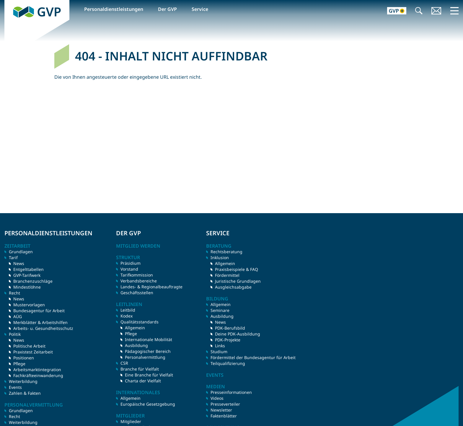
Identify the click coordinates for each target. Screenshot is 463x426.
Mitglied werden (138, 246)
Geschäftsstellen (136, 292)
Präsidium (130, 263)
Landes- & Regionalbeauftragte (151, 287)
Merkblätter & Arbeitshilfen (40, 322)
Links (220, 345)
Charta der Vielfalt (143, 381)
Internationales (138, 392)
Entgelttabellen (28, 269)
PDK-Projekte (227, 340)
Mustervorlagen (29, 304)
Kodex (126, 316)
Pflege (19, 363)
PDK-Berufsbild (230, 328)
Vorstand (129, 269)
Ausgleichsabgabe (233, 287)
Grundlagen (21, 251)
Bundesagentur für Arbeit (39, 310)
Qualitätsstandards (139, 322)
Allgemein (135, 327)
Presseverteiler (225, 404)
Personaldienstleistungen (113, 9)
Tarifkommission (136, 275)
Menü (454, 10)
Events (15, 387)
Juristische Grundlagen (238, 281)
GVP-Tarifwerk (26, 275)
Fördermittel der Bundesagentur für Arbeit (253, 357)
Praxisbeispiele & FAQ (236, 269)
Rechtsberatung (226, 251)
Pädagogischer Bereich (148, 351)
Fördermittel (227, 275)
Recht (14, 416)
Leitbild (127, 310)
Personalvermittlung (145, 357)
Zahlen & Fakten (25, 393)
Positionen (23, 358)
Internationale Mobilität (148, 339)
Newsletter (221, 410)
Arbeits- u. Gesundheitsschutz (43, 328)
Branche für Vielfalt (139, 369)
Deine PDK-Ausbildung (237, 334)
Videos (217, 398)
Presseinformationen (231, 392)
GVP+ (393, 11)
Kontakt (436, 11)
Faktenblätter (224, 416)
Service (200, 9)
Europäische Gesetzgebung (147, 404)
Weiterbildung (23, 381)
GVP (9, 3)
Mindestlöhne (27, 287)
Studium (219, 351)
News (18, 263)
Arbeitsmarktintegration (37, 369)
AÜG (17, 316)
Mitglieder (130, 421)
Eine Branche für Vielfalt (149, 375)
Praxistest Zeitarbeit (33, 352)
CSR (124, 363)
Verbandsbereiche (138, 281)
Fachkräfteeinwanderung (38, 375)
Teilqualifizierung (228, 363)
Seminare (220, 310)
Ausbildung (136, 345)
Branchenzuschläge (33, 281)
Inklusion (220, 257)
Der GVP (167, 9)
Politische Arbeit (29, 346)
